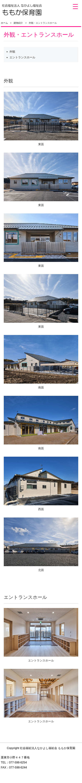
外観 (12, 51)
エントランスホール (22, 57)
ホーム (4, 23)
